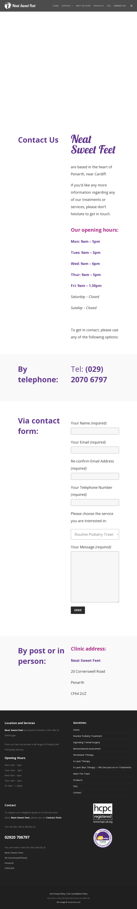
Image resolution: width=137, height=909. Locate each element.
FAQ (75, 786)
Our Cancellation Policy (77, 893)
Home (76, 729)
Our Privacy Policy (57, 893)
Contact (77, 792)
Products (77, 780)
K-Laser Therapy (81, 761)
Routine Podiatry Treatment (87, 736)
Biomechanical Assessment (87, 748)
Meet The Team (81, 773)
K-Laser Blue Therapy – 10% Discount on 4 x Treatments (102, 767)
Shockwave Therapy (83, 754)
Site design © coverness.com (68, 902)
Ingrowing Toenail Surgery (86, 742)
